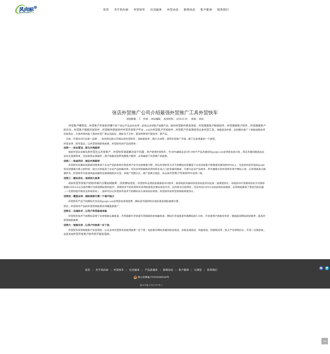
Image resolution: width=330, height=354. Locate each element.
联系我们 (222, 9)
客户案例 (206, 9)
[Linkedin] (327, 268)
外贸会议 (172, 9)
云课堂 (198, 269)
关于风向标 (121, 9)
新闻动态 (189, 9)
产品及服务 (151, 269)
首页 (105, 9)
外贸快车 (139, 9)
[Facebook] (321, 268)
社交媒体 (155, 9)
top (324, 341)
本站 (201, 119)
